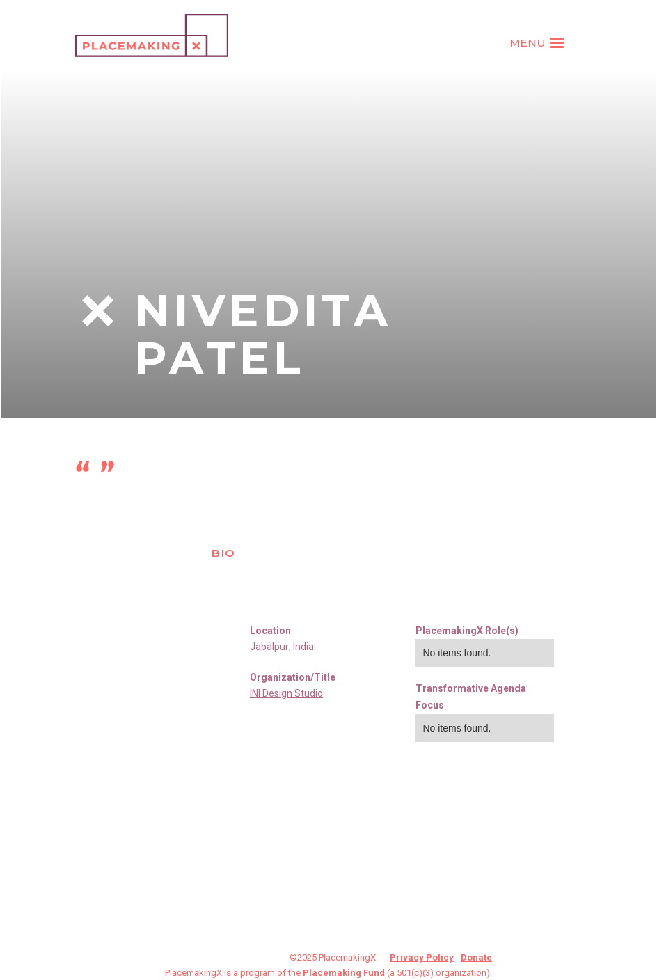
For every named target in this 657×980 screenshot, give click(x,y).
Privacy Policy (422, 957)
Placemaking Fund (344, 972)
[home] (151, 35)
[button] (538, 43)
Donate (476, 957)
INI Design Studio (286, 693)
